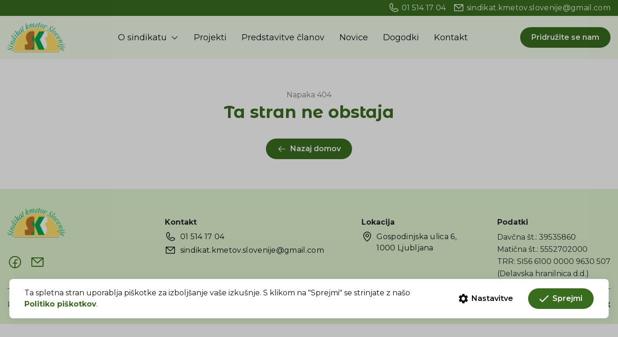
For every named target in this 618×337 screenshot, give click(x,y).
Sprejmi (560, 298)
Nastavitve (486, 298)
